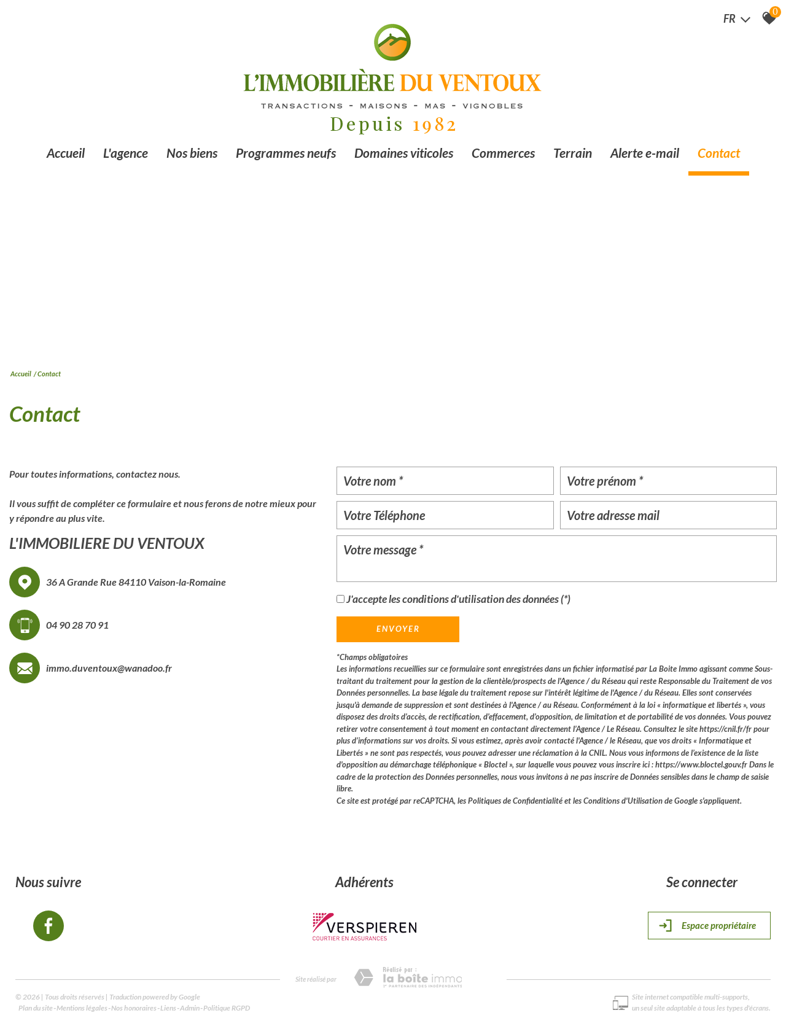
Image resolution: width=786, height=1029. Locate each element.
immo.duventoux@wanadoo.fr (109, 668)
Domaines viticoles (403, 152)
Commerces (503, 152)
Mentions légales (81, 1007)
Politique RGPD (226, 1007)
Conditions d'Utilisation (623, 801)
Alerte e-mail (644, 152)
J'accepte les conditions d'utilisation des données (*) (458, 598)
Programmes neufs (286, 152)
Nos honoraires (134, 1007)
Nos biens (191, 152)
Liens (168, 1007)
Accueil (66, 152)
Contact (719, 152)
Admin (190, 1007)
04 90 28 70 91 (77, 625)
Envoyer (398, 629)
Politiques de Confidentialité (515, 801)
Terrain (572, 152)
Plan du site (35, 1007)
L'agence (125, 152)
